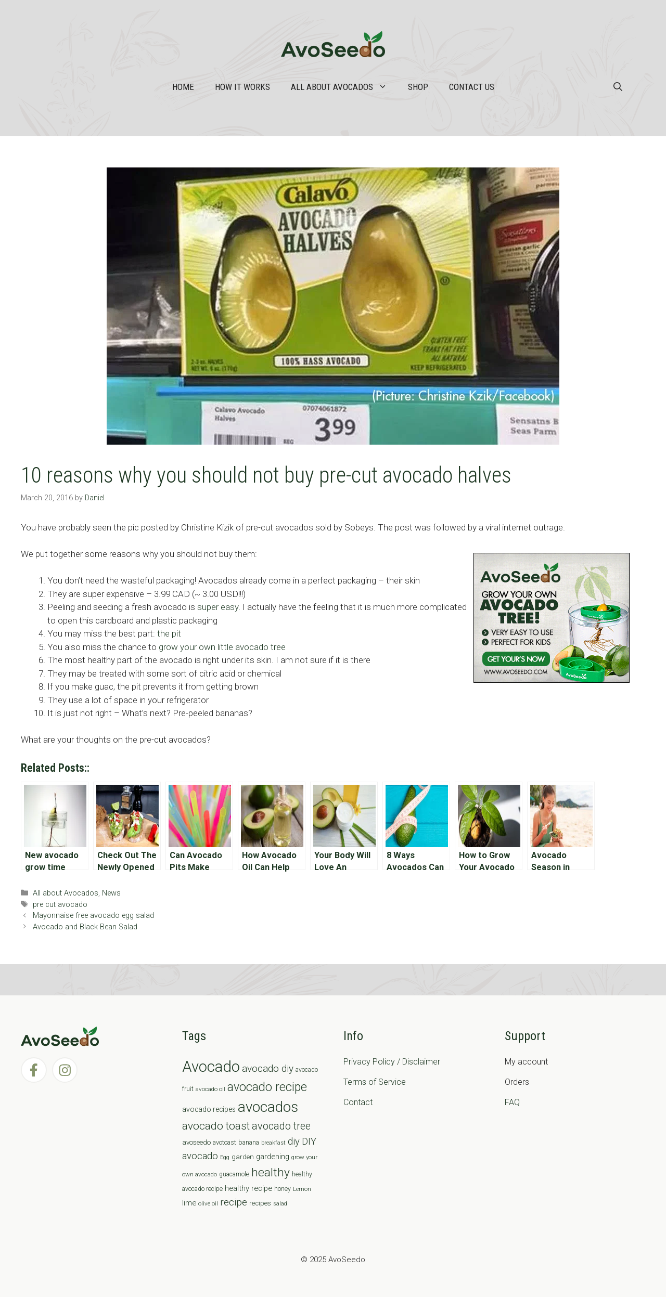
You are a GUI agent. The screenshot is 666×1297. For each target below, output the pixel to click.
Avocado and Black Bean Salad (85, 927)
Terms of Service (374, 1082)
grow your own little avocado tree (222, 647)
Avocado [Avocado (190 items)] (211, 1066)
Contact (358, 1102)
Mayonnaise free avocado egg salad (93, 915)
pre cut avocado (60, 904)
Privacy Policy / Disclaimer (391, 1062)
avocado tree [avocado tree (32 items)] (281, 1126)
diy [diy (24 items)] (294, 1141)
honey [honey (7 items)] (282, 1188)
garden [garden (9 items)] (243, 1157)
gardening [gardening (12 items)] (272, 1156)
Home (183, 87)
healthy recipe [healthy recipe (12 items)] (248, 1188)
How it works (242, 87)
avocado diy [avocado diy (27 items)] (267, 1068)
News (111, 893)
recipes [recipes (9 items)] (260, 1203)
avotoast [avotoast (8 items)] (224, 1142)
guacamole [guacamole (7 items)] (234, 1174)
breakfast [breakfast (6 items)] (273, 1142)
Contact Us (471, 87)
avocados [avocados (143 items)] (268, 1107)
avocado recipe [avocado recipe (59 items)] (267, 1087)
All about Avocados (344, 87)
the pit (169, 633)
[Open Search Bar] (618, 87)
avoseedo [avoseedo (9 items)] (196, 1142)
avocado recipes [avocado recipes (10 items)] (209, 1109)
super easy (217, 607)
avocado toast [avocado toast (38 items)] (216, 1126)
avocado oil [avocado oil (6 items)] (210, 1089)
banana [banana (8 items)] (248, 1142)
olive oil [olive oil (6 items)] (208, 1203)
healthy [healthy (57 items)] (270, 1172)
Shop (418, 87)
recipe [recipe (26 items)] (233, 1202)
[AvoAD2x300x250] (551, 680)
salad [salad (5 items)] (280, 1203)
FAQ (512, 1102)
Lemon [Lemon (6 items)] (302, 1188)
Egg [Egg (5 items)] (224, 1157)
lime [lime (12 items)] (189, 1203)
